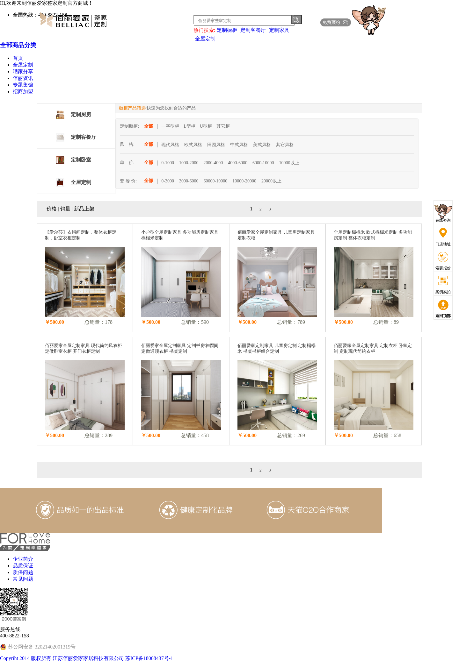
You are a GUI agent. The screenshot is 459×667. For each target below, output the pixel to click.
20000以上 (271, 181)
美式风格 (262, 144)
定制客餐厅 (253, 30)
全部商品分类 (18, 45)
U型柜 (206, 126)
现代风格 (170, 144)
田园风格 (216, 144)
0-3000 (167, 181)
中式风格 (239, 144)
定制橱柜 (227, 30)
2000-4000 (213, 162)
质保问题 (23, 572)
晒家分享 (23, 71)
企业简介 (23, 559)
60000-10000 (216, 181)
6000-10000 (263, 162)
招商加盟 (23, 91)
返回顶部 (443, 316)
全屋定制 (205, 38)
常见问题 (23, 579)
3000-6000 (189, 181)
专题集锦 (23, 85)
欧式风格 (193, 144)
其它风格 (285, 144)
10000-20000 (244, 181)
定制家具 (279, 30)
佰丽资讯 (23, 78)
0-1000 (167, 162)
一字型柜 (170, 126)
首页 (18, 58)
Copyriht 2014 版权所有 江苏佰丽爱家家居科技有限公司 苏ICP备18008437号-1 (86, 658)
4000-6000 (237, 162)
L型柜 (189, 126)
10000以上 (289, 162)
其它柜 (223, 126)
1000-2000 (189, 162)
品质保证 (23, 565)
